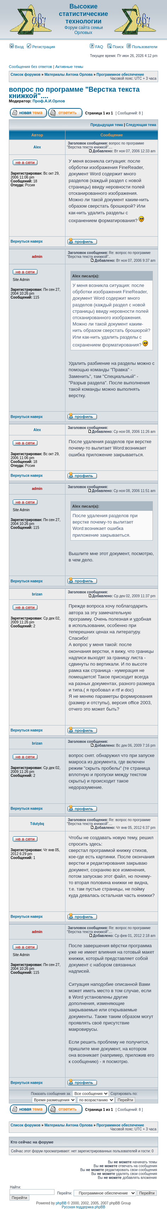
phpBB (61, 1203)
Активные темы (69, 66)
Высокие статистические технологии (83, 14)
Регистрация (41, 47)
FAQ (96, 47)
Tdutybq (37, 824)
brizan (37, 594)
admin (37, 257)
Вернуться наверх (27, 241)
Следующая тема (141, 125)
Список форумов (26, 75)
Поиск (115, 47)
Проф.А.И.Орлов (49, 101)
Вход (17, 47)
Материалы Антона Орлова (69, 75)
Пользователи (142, 47)
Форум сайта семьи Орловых (83, 30)
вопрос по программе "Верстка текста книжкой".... (74, 92)
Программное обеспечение (120, 75)
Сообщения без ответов (30, 66)
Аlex (37, 147)
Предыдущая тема (107, 125)
